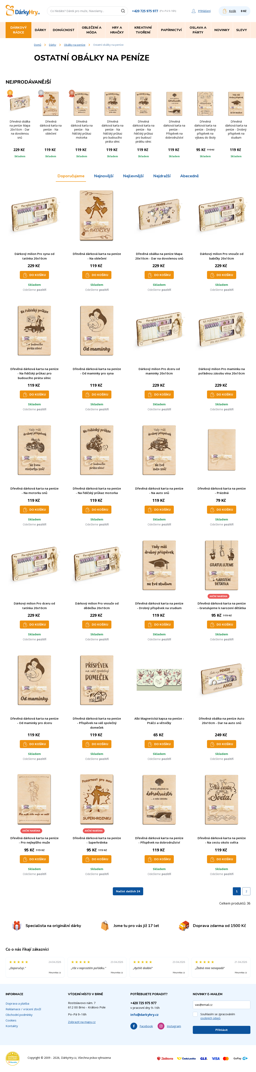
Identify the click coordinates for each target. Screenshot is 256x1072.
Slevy (241, 30)
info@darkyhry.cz (144, 1014)
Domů (37, 45)
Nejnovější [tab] (103, 176)
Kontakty (12, 1026)
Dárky (52, 45)
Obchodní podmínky (19, 1015)
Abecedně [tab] (189, 176)
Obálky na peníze (74, 45)
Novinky (222, 30)
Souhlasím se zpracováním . (217, 1016)
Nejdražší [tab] (162, 176)
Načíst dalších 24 (128, 891)
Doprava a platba (17, 1003)
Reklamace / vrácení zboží (23, 1009)
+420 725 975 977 (145, 11)
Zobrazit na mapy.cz (82, 1022)
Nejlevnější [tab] (133, 176)
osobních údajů (210, 1018)
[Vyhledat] (124, 11)
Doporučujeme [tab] (70, 176)
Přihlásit (221, 1030)
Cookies (11, 1020)
